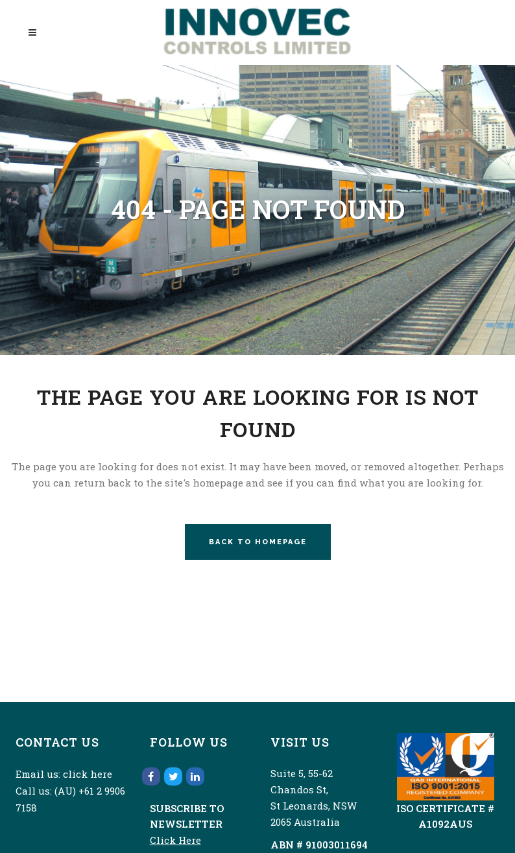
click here (87, 773)
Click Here (175, 840)
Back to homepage (258, 542)
